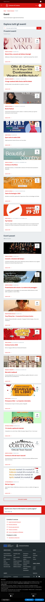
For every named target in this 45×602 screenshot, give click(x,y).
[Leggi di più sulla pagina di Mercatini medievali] (8, 381)
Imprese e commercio (17, 561)
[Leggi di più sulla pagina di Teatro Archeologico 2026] (8, 201)
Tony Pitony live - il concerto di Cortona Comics (19, 316)
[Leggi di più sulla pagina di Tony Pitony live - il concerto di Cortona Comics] (8, 325)
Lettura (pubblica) (9, 481)
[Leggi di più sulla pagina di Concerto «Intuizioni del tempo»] (8, 267)
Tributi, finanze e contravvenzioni (26, 561)
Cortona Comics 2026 (11, 345)
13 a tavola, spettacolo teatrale (14, 428)
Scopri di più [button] (5, 599)
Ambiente (25, 564)
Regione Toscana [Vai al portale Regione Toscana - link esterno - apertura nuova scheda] (6, 1)
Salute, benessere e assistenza (27, 567)
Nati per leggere (10, 484)
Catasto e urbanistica (17, 564)
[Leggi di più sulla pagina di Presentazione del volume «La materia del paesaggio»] (8, 296)
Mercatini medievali (11, 372)
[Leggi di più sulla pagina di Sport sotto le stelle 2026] (8, 145)
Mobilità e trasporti (17, 566)
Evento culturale (8, 51)
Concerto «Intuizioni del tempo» (14, 259)
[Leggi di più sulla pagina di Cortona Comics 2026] (8, 352)
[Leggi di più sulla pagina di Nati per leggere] (8, 493)
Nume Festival (9, 108)
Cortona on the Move (11, 165)
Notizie (34, 553)
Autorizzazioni (26, 570)
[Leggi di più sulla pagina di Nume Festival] (8, 117)
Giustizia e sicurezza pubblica (27, 558)
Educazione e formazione (25, 554)
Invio (39, 28)
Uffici (5, 557)
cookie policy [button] (4, 584)
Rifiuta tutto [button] (29, 599)
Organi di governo (7, 553)
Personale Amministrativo (7, 563)
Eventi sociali (8, 135)
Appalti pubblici (16, 562)
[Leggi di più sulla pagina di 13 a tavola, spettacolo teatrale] (8, 435)
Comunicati (35, 555)
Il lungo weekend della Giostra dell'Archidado (18, 81)
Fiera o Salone (8, 342)
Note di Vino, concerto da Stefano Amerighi (18, 54)
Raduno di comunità (9, 79)
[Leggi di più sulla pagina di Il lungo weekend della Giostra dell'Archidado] (8, 89)
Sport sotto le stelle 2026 (12, 137)
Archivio (34, 559)
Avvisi (34, 557)
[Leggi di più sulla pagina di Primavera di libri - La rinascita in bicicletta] (8, 408)
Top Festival (8, 221)
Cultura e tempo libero (16, 558)
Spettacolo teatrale (9, 425)
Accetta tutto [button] (39, 599)
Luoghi (34, 567)
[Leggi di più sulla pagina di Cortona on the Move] (8, 173)
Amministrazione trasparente (26, 577)
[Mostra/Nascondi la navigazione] (1, 5)
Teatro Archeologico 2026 (12, 193)
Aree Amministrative (8, 555)
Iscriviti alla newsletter (15, 577)
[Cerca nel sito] (40, 5)
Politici (5, 561)
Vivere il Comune (10, 10)
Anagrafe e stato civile (16, 554)
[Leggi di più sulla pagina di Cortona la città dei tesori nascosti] (8, 464)
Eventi (34, 568)
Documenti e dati (7, 566)
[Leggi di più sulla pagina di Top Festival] (8, 229)
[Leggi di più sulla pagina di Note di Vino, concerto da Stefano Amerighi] (8, 61)
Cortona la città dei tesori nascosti (15, 455)
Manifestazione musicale (10, 313)
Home (5, 10)
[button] (43, 580)
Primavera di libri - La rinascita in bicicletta (18, 401)
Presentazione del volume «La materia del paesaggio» (21, 287)
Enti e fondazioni (7, 559)
